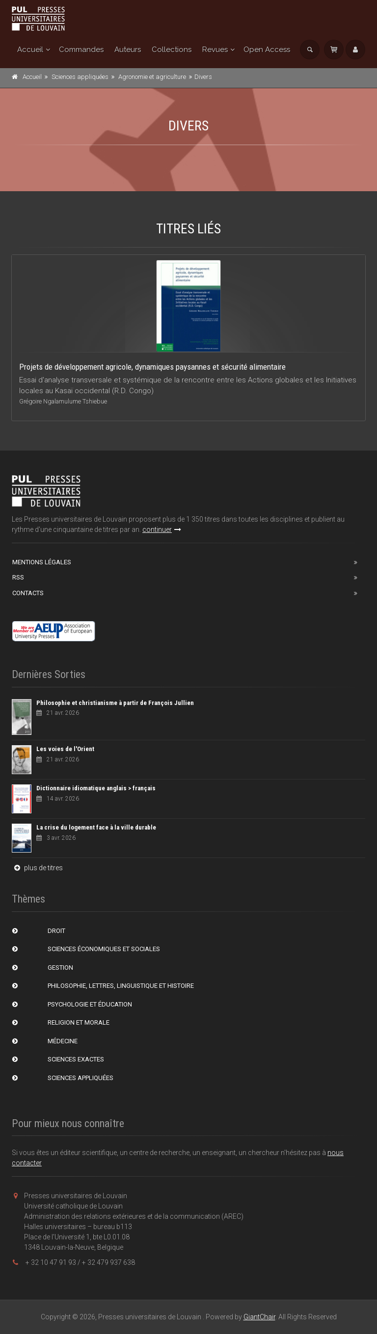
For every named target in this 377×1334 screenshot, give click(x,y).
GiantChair (259, 1317)
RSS (18, 577)
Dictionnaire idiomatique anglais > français (96, 788)
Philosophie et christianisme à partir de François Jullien (115, 702)
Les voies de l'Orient (65, 749)
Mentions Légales (41, 562)
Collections (171, 49)
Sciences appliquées (80, 76)
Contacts (28, 593)
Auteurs (127, 49)
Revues (215, 49)
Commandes (81, 49)
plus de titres (37, 868)
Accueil (30, 49)
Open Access (266, 49)
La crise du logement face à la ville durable (96, 827)
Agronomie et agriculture (152, 76)
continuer (161, 529)
